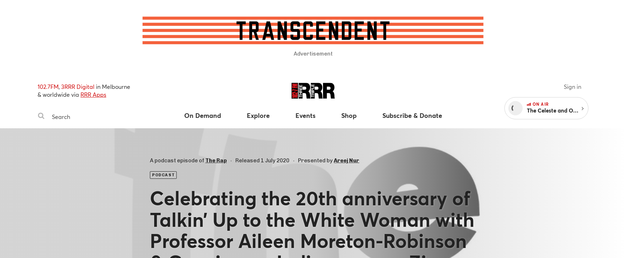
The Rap (216, 160)
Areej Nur (346, 160)
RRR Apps (93, 94)
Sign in (572, 86)
